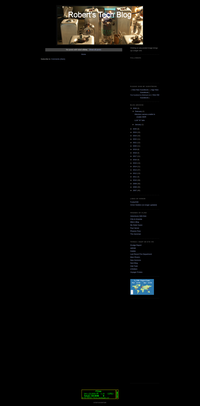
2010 (135, 180)
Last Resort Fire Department (141, 254)
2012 (135, 173)
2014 (135, 166)
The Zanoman (135, 234)
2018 (135, 153)
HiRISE (133, 248)
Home (83, 54)
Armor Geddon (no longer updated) (143, 205)
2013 (135, 170)
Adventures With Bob (138, 216)
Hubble (133, 251)
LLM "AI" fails (139, 120)
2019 (135, 149)
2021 (135, 143)
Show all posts (95, 50)
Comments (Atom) (58, 59)
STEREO (133, 269)
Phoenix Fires (135, 231)
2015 (135, 163)
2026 (135, 108)
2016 (135, 160)
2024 (135, 132)
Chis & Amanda (136, 219)
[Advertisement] (140, 340)
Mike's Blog (134, 222)
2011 (135, 177)
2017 (135, 156)
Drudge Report (135, 245)
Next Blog (134, 263)
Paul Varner (134, 228)
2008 (135, 187)
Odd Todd (134, 266)
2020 (135, 146)
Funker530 (134, 202)
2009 (135, 184)
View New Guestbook (140, 90)
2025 (135, 129)
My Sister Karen (136, 225)
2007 (135, 190)
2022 (135, 139)
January (138, 125)
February (138, 111)
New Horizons (135, 260)
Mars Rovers (135, 257)
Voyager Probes (136, 272)
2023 (135, 136)
